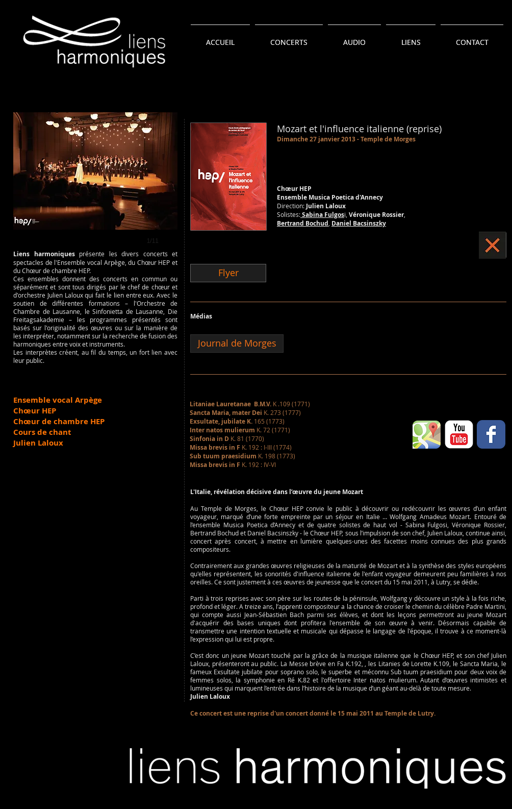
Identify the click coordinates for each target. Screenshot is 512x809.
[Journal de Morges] (237, 343)
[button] (95, 188)
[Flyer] (228, 273)
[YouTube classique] (459, 434)
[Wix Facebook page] (491, 434)
